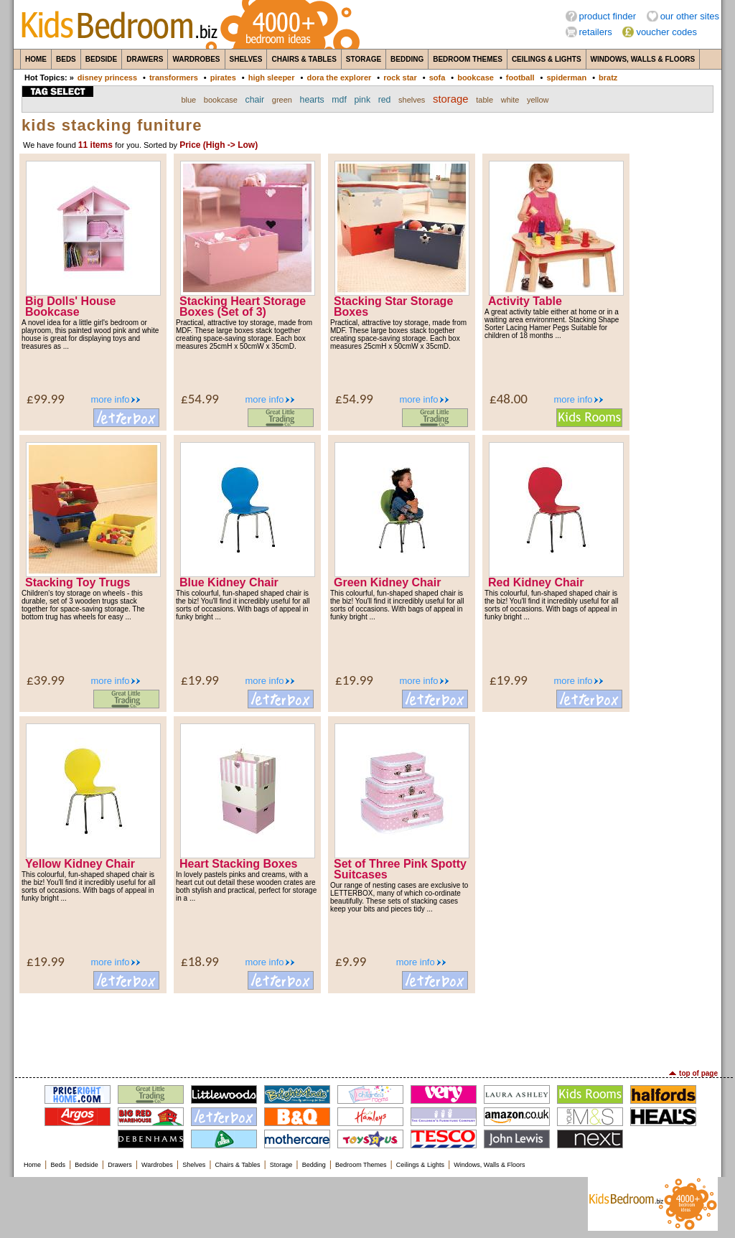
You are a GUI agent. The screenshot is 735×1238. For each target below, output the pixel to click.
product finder (608, 16)
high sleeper (271, 77)
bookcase (475, 77)
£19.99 (200, 680)
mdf (339, 100)
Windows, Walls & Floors (643, 59)
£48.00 (509, 398)
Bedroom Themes (467, 59)
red (384, 100)
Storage (363, 59)
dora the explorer (338, 77)
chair (255, 100)
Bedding (406, 59)
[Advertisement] (367, 1030)
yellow (538, 99)
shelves (411, 99)
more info (109, 399)
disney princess (107, 77)
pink (362, 100)
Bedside (101, 59)
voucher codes (666, 32)
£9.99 (350, 961)
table (484, 99)
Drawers (144, 59)
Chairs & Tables (303, 59)
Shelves (246, 59)
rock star (399, 77)
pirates (223, 77)
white (510, 99)
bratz (608, 77)
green (282, 99)
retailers (595, 32)
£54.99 (200, 398)
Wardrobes (196, 59)
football (520, 77)
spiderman (566, 77)
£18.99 (200, 961)
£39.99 (46, 680)
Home (36, 59)
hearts (312, 100)
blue (188, 99)
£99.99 (46, 398)
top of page (698, 1073)
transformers (173, 77)
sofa (437, 77)
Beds (66, 59)
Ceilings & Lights (546, 59)
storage (451, 99)
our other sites (689, 16)
